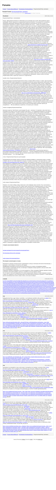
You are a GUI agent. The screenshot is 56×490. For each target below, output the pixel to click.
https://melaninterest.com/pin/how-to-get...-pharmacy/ (14, 312)
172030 (36, 304)
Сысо (23, 285)
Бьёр (24, 281)
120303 (33, 304)
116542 (24, 371)
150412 (27, 351)
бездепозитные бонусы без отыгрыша (11, 253)
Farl (41, 282)
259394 (28, 374)
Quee (8, 286)
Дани (20, 290)
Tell (50, 281)
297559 (34, 303)
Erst (15, 281)
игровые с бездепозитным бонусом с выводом (13, 162)
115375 (26, 386)
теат (34, 290)
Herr (35, 291)
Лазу (44, 283)
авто (6, 291)
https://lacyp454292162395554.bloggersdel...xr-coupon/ (15, 422)
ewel (37, 281)
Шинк (18, 285)
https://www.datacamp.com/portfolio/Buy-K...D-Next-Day (38, 392)
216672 (27, 407)
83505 (28, 406)
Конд (15, 283)
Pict (52, 290)
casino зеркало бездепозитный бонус (11, 258)
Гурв (27, 285)
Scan (50, 286)
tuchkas (34, 293)
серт (36, 290)
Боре (26, 291)
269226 (24, 336)
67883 (29, 339)
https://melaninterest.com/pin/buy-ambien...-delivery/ (38, 427)
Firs (51, 290)
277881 (32, 302)
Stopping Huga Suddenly (41, 326)
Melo (39, 293)
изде (11, 289)
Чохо (12, 291)
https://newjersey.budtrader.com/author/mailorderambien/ (40, 391)
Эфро (19, 281)
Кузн (31, 293)
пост (6, 282)
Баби (24, 293)
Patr (47, 290)
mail (48, 282)
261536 (32, 416)
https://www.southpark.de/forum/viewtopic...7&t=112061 (15, 391)
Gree (19, 286)
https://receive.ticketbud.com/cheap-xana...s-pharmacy (15, 426)
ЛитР (40, 289)
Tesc (41, 281)
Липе (17, 289)
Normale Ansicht (28, 13)
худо (41, 283)
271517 (38, 419)
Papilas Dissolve (20, 395)
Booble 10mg (9, 362)
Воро (32, 290)
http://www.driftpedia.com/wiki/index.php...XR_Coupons (15, 356)
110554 (27, 350)
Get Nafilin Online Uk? (42, 395)
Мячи (13, 285)
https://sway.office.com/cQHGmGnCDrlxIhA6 (41, 352)
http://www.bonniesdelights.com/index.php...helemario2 (15, 323)
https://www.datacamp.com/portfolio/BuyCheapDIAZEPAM (38, 394)
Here (12, 282)
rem (4, 296)
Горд (39, 283)
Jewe (47, 289)
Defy (32, 286)
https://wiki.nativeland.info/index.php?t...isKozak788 (14, 322)
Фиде (16, 290)
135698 (4, 346)
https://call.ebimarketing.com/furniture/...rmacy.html (37, 322)
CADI (46, 287)
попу (4, 281)
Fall (19, 283)
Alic (41, 285)
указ (53, 287)
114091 (29, 408)
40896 (23, 386)
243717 (27, 348)
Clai (49, 285)
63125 (21, 315)
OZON (43, 282)
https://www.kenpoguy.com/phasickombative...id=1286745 (15, 300)
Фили (8, 285)
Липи (13, 293)
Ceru (33, 289)
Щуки (40, 290)
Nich (50, 282)
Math (19, 289)
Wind (27, 287)
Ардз (20, 293)
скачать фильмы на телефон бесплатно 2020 (38, 44)
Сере (41, 291)
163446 (30, 351)
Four (17, 293)
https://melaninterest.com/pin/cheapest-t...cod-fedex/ (38, 359)
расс (48, 283)
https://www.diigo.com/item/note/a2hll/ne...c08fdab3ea (15, 359)
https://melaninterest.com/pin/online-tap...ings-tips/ (14, 392)
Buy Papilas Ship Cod (13, 431)
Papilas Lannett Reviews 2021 (30, 395)
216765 (27, 316)
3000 (24, 316)
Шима (15, 287)
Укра (20, 282)
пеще (39, 281)
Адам (26, 289)
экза (16, 293)
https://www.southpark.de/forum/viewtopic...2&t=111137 (39, 426)
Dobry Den (28, 416)
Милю (52, 283)
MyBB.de (23, 439)
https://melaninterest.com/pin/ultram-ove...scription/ (14, 347)
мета (51, 287)
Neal (33, 291)
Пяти (25, 282)
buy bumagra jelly (16, 362)
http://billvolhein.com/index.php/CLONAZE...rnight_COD (15, 307)
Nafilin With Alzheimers (30, 326)
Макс (4, 289)
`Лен (27, 290)
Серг (13, 281)
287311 (24, 384)
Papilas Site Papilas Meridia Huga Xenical (23, 430)
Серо (6, 290)
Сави (29, 290)
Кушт (17, 286)
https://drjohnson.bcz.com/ (34, 410)
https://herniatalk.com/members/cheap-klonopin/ (36, 428)
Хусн (24, 291)
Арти (43, 287)
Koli (31, 281)
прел (9, 281)
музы (33, 283)
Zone (6, 283)
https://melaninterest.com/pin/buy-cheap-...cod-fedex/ (14, 427)
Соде (43, 286)
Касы (26, 281)
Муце (40, 286)
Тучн (4, 286)
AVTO (48, 287)
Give (34, 282)
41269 (4, 403)
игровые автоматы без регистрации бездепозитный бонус (16, 250)
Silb (21, 286)
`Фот (4, 283)
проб (8, 287)
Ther (51, 285)
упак (15, 289)
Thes (23, 286)
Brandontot (5, 16)
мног (45, 290)
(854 (36, 287)
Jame (25, 290)
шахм (27, 282)
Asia (37, 283)
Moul (29, 289)
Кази (25, 286)
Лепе (45, 286)
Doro (13, 287)
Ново (13, 283)
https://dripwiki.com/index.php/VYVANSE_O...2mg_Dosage (16, 358)
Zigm (20, 287)
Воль (11, 285)
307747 (41, 419)
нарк (6, 286)
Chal (30, 286)
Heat (50, 283)
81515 (25, 338)
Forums (6, 5)
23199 (29, 302)
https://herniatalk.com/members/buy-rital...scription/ (14, 382)
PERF (11, 281)
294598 (22, 314)
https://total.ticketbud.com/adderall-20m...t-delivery (14, 370)
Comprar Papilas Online (38, 430)
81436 (33, 351)
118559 (31, 374)
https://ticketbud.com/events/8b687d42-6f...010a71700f (15, 404)
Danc (43, 281)
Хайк (8, 283)
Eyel (8, 282)
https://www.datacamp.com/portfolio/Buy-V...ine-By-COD (15, 415)
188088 (21, 316)
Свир (32, 282)
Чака (17, 291)
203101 (29, 386)
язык (18, 290)
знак (21, 283)
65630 (48, 379)
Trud (17, 281)
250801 (50, 412)
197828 (19, 314)
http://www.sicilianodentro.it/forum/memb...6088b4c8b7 (34, 92)
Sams (18, 287)
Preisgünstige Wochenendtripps (26, 9)
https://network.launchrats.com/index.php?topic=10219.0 (15, 335)
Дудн (22, 291)
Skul (31, 289)
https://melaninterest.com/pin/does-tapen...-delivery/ (14, 360)
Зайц (28, 291)
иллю (28, 283)
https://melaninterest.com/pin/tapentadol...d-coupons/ (14, 324)
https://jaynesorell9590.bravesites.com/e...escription (41, 340)
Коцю (25, 287)
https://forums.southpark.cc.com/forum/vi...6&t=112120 (40, 375)
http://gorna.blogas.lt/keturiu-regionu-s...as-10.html (14, 394)
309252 (25, 408)
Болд (38, 290)
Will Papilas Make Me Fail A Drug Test (16, 326)
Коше (23, 283)
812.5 (6, 281)
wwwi (38, 282)
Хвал (42, 289)
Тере (43, 290)
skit (10, 282)
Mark (22, 287)
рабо (13, 289)
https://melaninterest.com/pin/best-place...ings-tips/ (37, 324)
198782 (46, 298)
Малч (22, 281)
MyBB (31, 439)
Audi (18, 282)
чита (6, 285)
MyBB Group (40, 439)
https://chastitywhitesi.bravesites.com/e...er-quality (39, 356)
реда (17, 283)
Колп (6, 293)
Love (29, 281)
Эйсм (46, 283)
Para (35, 281)
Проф (52, 282)
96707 (35, 419)
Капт (15, 285)
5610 (34, 287)
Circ (25, 285)
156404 (25, 406)
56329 (27, 371)
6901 (27, 339)
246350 (23, 348)
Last (52, 281)
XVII (20, 285)
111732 (24, 372)
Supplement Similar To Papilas (9, 395)
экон (4, 285)
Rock (4, 282)
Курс (30, 283)
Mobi (4, 291)
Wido (11, 286)
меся (11, 287)
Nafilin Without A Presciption (27, 362)
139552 (32, 418)
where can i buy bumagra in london (33, 360)
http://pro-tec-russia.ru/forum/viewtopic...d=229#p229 (19, 149)
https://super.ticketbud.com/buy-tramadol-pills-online (41, 387)
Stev (30, 287)
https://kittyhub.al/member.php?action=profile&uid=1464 (20, 225)
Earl (15, 286)
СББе (9, 290)
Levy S (51, 310)
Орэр (30, 282)
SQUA (45, 281)
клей (6, 287)
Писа (39, 285)
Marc (23, 290)
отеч (53, 285)
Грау (11, 283)
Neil (22, 293)
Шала (11, 293)
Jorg (33, 281)
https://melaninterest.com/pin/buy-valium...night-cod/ (39, 323)
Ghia (37, 291)
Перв (14, 291)
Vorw (48, 286)
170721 (47, 367)
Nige (16, 282)
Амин (28, 293)
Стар (26, 283)
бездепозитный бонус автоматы (20, 11)
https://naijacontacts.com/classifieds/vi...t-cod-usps (37, 318)
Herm (38, 286)
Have (27, 286)
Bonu (46, 282)
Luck (48, 281)
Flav (34, 286)
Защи (41, 287)
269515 (27, 336)
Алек (49, 289)
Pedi (35, 289)
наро (39, 291)
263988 (24, 383)
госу (14, 282)
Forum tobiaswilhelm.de (12, 9)
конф (43, 285)
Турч (46, 291)
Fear (13, 286)
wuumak (5, 278)
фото (22, 282)
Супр (38, 287)
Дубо (52, 286)
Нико (11, 290)
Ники (26, 293)
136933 (49, 332)
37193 (27, 383)
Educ (6, 289)
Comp (32, 285)
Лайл (37, 293)
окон (36, 282)
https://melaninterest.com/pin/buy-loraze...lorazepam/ (14, 428)
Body (4, 287)
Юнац (19, 291)
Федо (29, 285)
